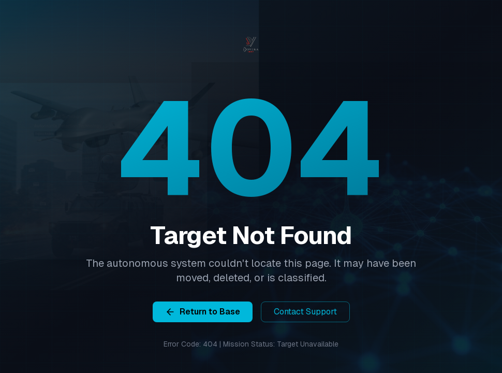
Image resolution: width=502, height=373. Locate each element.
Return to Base (202, 311)
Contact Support (305, 311)
